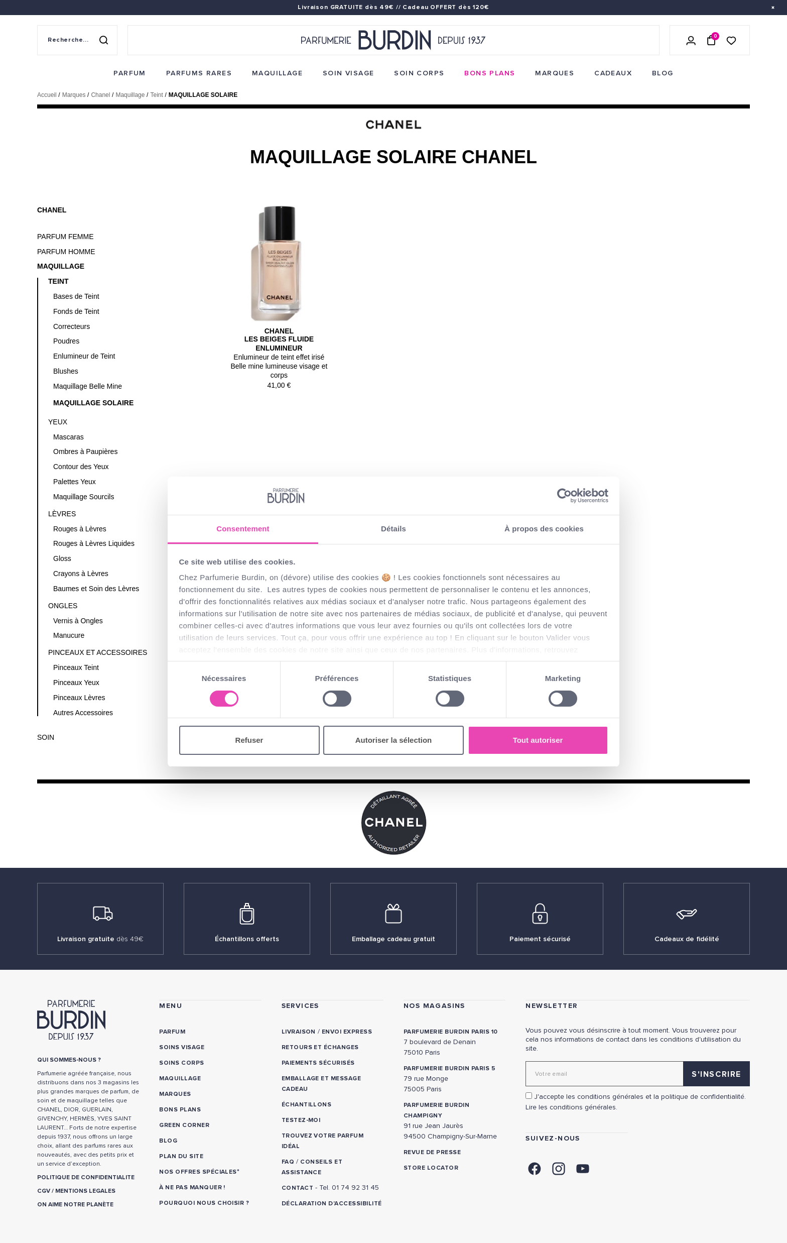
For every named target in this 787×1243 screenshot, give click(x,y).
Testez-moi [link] (301, 1120)
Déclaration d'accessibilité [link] (332, 1203)
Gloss (62, 558)
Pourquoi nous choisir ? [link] (204, 1203)
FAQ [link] (288, 1162)
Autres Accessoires (83, 712)
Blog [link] (168, 1141)
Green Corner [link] (184, 1125)
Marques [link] (175, 1094)
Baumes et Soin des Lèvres (96, 588)
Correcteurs (71, 326)
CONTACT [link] (297, 1188)
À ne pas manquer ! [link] (192, 1187)
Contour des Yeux (81, 466)
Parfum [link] (172, 1032)
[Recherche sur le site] (77, 40)
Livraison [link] (299, 1032)
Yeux (57, 421)
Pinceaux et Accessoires (97, 652)
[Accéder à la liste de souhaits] (731, 40)
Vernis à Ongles (78, 620)
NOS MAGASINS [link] (434, 1005)
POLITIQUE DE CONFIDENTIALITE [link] (86, 1177)
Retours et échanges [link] (320, 1047)
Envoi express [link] (347, 1032)
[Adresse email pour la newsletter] (638, 1073)
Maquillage (60, 266)
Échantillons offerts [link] (247, 939)
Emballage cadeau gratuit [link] (393, 939)
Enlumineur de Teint (84, 356)
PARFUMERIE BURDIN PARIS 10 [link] (450, 1032)
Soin (45, 737)
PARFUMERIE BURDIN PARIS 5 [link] (449, 1068)
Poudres (66, 341)
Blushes (65, 371)
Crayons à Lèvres (80, 573)
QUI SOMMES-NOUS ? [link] (69, 1060)
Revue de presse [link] (432, 1152)
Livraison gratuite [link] (100, 939)
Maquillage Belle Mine (87, 386)
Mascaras (68, 436)
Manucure (68, 635)
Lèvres (62, 513)
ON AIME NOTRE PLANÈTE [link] (75, 1204)
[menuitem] (129, 73)
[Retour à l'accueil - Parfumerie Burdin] (393, 40)
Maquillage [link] (180, 1078)
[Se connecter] (691, 40)
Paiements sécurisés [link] (318, 1063)
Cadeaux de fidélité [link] (686, 939)
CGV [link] (43, 1191)
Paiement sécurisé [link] (540, 939)
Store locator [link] (431, 1168)
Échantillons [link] (307, 1104)
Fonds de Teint (76, 311)
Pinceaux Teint (76, 667)
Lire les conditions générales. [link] (571, 1107)
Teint (58, 281)
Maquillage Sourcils (83, 496)
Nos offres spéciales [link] (198, 1172)
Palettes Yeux (74, 481)
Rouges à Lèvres (79, 528)
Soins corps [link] (181, 1063)
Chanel (51, 210)
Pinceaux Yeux (76, 682)
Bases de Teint (76, 296)
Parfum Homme (66, 251)
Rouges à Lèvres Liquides (94, 543)
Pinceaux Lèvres (79, 697)
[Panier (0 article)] (711, 40)
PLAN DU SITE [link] (181, 1156)
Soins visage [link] (181, 1047)
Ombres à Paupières (85, 451)
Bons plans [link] (180, 1109)
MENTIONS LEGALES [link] (85, 1191)
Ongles (62, 605)
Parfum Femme (65, 236)
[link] (129, 73)
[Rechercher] (103, 40)
